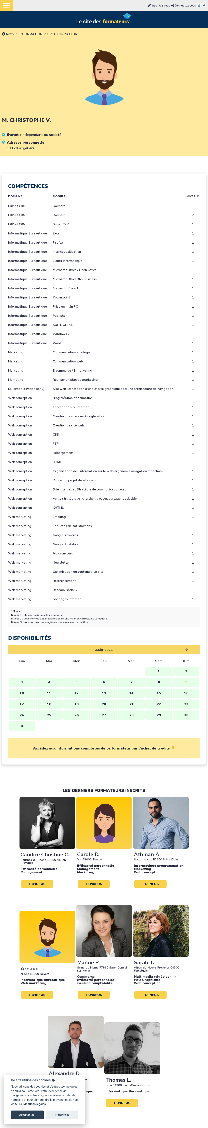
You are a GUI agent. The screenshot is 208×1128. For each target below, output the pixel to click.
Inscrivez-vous (159, 5)
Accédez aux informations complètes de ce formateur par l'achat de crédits (104, 748)
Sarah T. (144, 962)
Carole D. (88, 854)
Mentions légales (34, 1104)
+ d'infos (37, 884)
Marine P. (88, 962)
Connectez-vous (183, 5)
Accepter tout (27, 1114)
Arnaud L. (32, 968)
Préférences (62, 1114)
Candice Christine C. (45, 854)
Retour (9, 34)
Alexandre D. (65, 1073)
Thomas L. (118, 1080)
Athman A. (147, 854)
